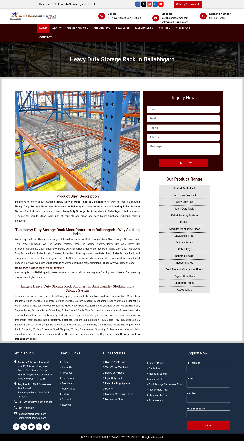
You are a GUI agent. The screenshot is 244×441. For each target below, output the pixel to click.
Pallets (184, 222)
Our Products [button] (77, 28)
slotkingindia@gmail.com (175, 18)
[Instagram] (149, 4)
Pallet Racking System (184, 215)
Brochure (123, 28)
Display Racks (184, 242)
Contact (45, 37)
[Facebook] (137, 4)
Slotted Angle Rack (184, 188)
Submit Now (183, 163)
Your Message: (202, 412)
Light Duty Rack (184, 208)
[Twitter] (143, 4)
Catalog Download (188, 4)
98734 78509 (134, 18)
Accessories (184, 289)
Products (66, 372)
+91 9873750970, (117, 18)
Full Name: (202, 367)
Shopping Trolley (184, 282)
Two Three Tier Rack (184, 195)
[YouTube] (161, 4)
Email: (202, 382)
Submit (208, 425)
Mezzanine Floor (184, 235)
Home (43, 28)
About (56, 28)
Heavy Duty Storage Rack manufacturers (39, 267)
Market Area (144, 28)
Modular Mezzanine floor (118, 394)
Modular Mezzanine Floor (184, 229)
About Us (66, 367)
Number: (202, 397)
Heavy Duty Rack (184, 201)
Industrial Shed (184, 262)
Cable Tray (184, 249)
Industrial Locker (184, 256)
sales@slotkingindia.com (175, 22)
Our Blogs (183, 28)
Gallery (164, 28)
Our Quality (101, 28)
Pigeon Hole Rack (184, 276)
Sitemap (65, 404)
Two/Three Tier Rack (116, 367)
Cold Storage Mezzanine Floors (184, 269)
